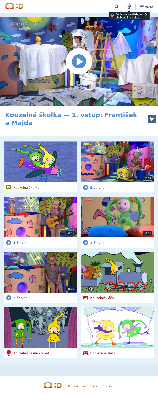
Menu (146, 6)
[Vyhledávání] (116, 6)
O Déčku (73, 386)
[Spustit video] (79, 61)
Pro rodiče (106, 386)
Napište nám (89, 386)
